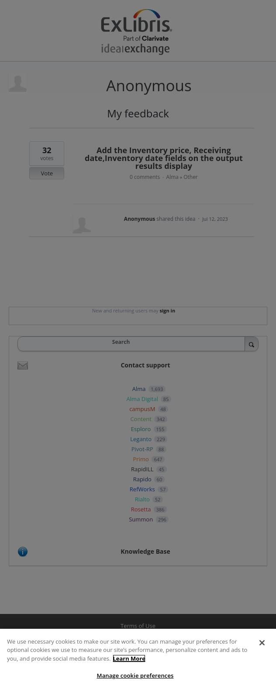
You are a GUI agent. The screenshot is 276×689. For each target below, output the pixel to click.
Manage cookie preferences (135, 675)
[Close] (262, 642)
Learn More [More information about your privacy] (129, 658)
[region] (138, 659)
